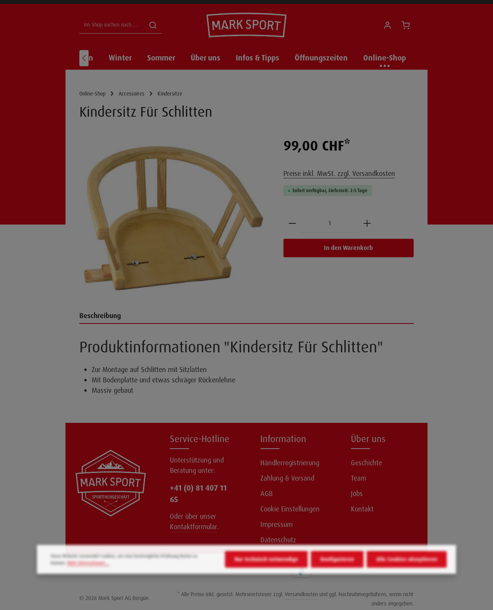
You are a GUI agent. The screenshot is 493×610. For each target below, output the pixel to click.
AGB (266, 493)
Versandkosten (301, 594)
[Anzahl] (330, 224)
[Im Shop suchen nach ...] (111, 25)
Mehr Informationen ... (88, 576)
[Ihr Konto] (387, 25)
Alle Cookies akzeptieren (406, 571)
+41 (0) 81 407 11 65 (198, 493)
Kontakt (362, 509)
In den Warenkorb (348, 248)
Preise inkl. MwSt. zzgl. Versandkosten (339, 173)
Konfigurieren (337, 571)
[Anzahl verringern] (292, 224)
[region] (174, 218)
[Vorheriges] (84, 58)
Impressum (276, 524)
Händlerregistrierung (289, 463)
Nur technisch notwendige (266, 571)
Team (358, 478)
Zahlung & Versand (287, 478)
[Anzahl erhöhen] (367, 224)
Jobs (357, 493)
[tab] (246, 316)
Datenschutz (278, 540)
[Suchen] (153, 25)
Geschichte (366, 463)
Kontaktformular (193, 526)
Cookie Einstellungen (290, 509)
